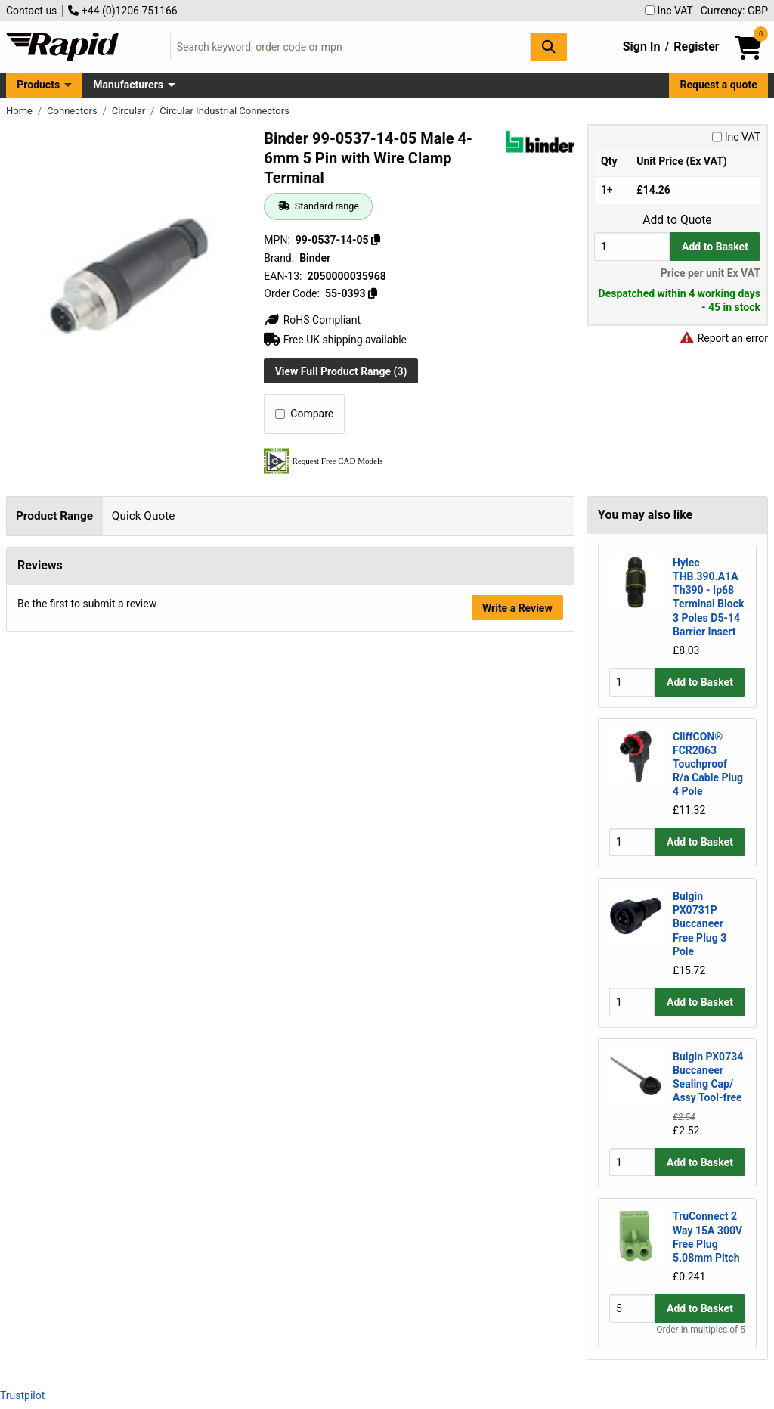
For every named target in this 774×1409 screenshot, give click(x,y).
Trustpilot (22, 1395)
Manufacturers (128, 85)
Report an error (723, 338)
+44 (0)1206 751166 (122, 11)
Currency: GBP (734, 10)
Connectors (73, 110)
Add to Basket (715, 247)
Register (696, 46)
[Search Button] (549, 47)
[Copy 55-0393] (372, 293)
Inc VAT (669, 10)
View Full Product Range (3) (341, 371)
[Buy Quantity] (632, 246)
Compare (304, 414)
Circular (130, 110)
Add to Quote (676, 220)
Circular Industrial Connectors (224, 110)
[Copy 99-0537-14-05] (375, 239)
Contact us (31, 11)
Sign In (642, 46)
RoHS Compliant (312, 320)
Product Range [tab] (54, 516)
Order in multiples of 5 (700, 1329)
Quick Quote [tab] (143, 516)
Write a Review (517, 667)
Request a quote (718, 85)
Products (38, 85)
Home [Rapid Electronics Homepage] (20, 110)
